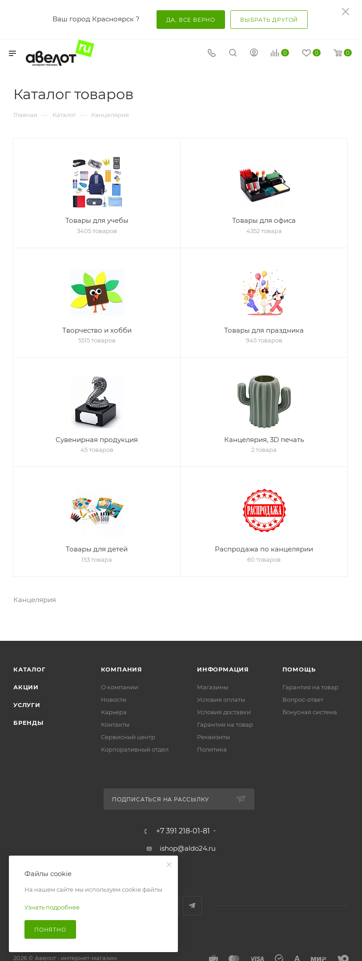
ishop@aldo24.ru (188, 848)
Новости (113, 699)
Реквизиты (213, 736)
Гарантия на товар (225, 724)
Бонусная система (309, 712)
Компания (121, 669)
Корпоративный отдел (135, 749)
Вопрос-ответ (302, 699)
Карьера (114, 712)
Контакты (115, 724)
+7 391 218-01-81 (183, 831)
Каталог (29, 669)
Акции (26, 687)
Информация (223, 669)
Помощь (299, 669)
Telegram (192, 905)
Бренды (28, 722)
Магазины (212, 687)
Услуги (26, 704)
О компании (119, 687)
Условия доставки (224, 712)
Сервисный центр (128, 736)
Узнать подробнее (52, 907)
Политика (212, 749)
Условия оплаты (221, 699)
